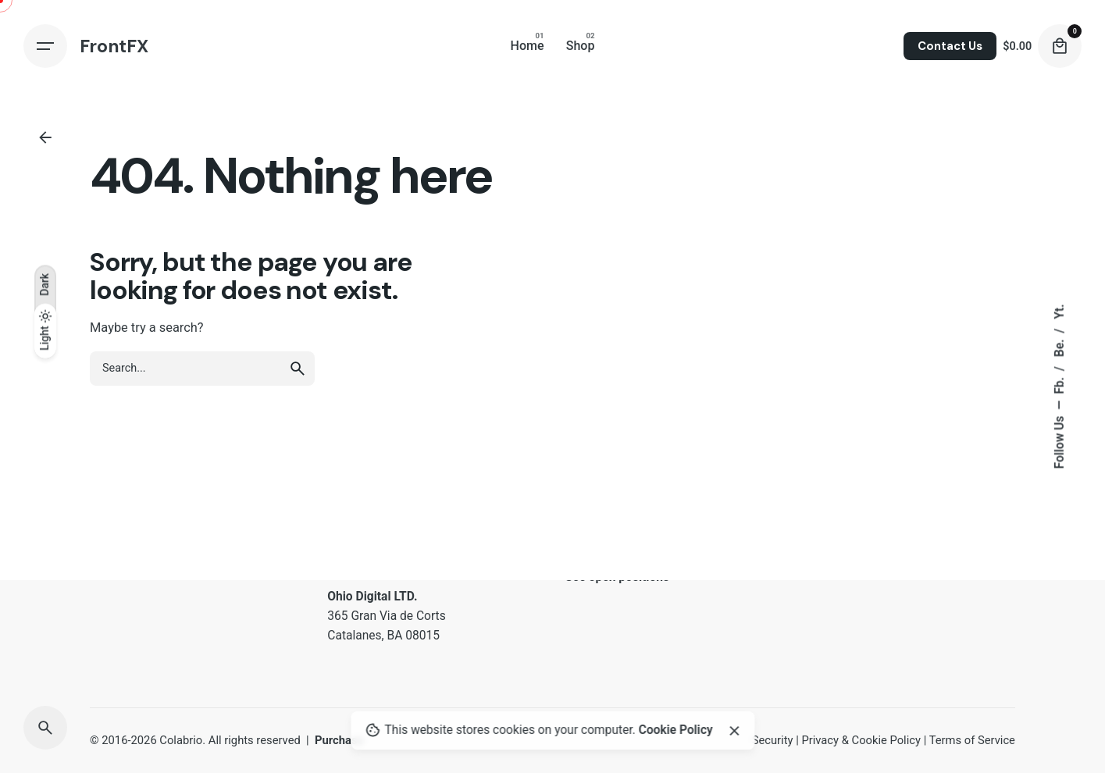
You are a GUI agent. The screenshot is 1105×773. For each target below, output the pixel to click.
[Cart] (1060, 46)
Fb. (1060, 384)
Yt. (1060, 312)
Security (772, 740)
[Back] (45, 137)
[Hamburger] (45, 46)
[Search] (45, 728)
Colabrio (180, 740)
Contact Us (950, 46)
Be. (1060, 347)
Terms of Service (972, 740)
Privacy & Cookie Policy (861, 740)
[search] (297, 368)
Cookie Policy (676, 730)
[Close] (734, 730)
